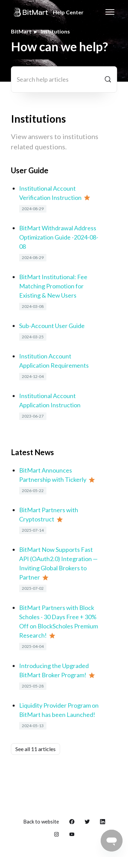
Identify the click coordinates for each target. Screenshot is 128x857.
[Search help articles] (64, 79)
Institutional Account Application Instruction (50, 400)
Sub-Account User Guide (52, 325)
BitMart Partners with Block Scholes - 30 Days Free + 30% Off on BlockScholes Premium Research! (58, 621)
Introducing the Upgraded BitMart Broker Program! (54, 670)
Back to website (41, 821)
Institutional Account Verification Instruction (50, 193)
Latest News (32, 452)
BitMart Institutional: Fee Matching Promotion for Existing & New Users (53, 286)
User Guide (29, 170)
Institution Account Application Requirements (54, 360)
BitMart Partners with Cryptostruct (48, 514)
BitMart (21, 31)
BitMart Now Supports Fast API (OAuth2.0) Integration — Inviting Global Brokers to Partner (58, 563)
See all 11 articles (35, 749)
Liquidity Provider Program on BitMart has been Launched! (59, 710)
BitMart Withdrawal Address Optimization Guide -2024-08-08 (58, 237)
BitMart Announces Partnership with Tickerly (52, 474)
